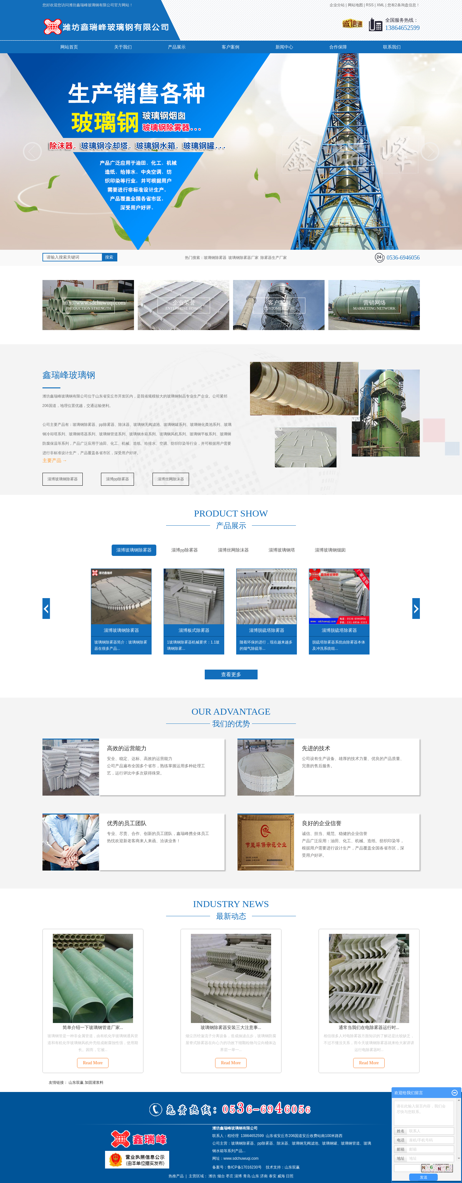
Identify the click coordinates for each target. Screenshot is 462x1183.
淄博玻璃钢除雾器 (62, 479)
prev (32, 151)
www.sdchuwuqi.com (241, 1158)
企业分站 (337, 5)
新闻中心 (284, 46)
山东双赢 (76, 1082)
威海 (281, 1176)
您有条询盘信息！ (403, 5)
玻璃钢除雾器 (215, 257)
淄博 (238, 1176)
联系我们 (392, 46)
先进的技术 (316, 748)
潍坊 (212, 1176)
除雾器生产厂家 (273, 257)
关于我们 (123, 46)
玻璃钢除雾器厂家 (243, 257)
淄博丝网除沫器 (171, 479)
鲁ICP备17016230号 (244, 1167)
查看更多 (231, 674)
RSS (370, 5)
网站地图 (355, 5)
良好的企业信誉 (322, 823)
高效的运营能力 (127, 748)
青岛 (247, 1176)
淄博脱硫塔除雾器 (266, 630)
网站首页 (69, 46)
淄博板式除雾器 (194, 630)
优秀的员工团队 (127, 823)
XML (380, 5)
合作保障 (338, 46)
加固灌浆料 (94, 1082)
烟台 (221, 1176)
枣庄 (229, 1176)
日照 (289, 1176)
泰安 (272, 1176)
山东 (255, 1176)
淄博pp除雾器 (117, 479)
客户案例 (230, 46)
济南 (264, 1176)
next (430, 151)
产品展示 (177, 46)
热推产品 (176, 1176)
